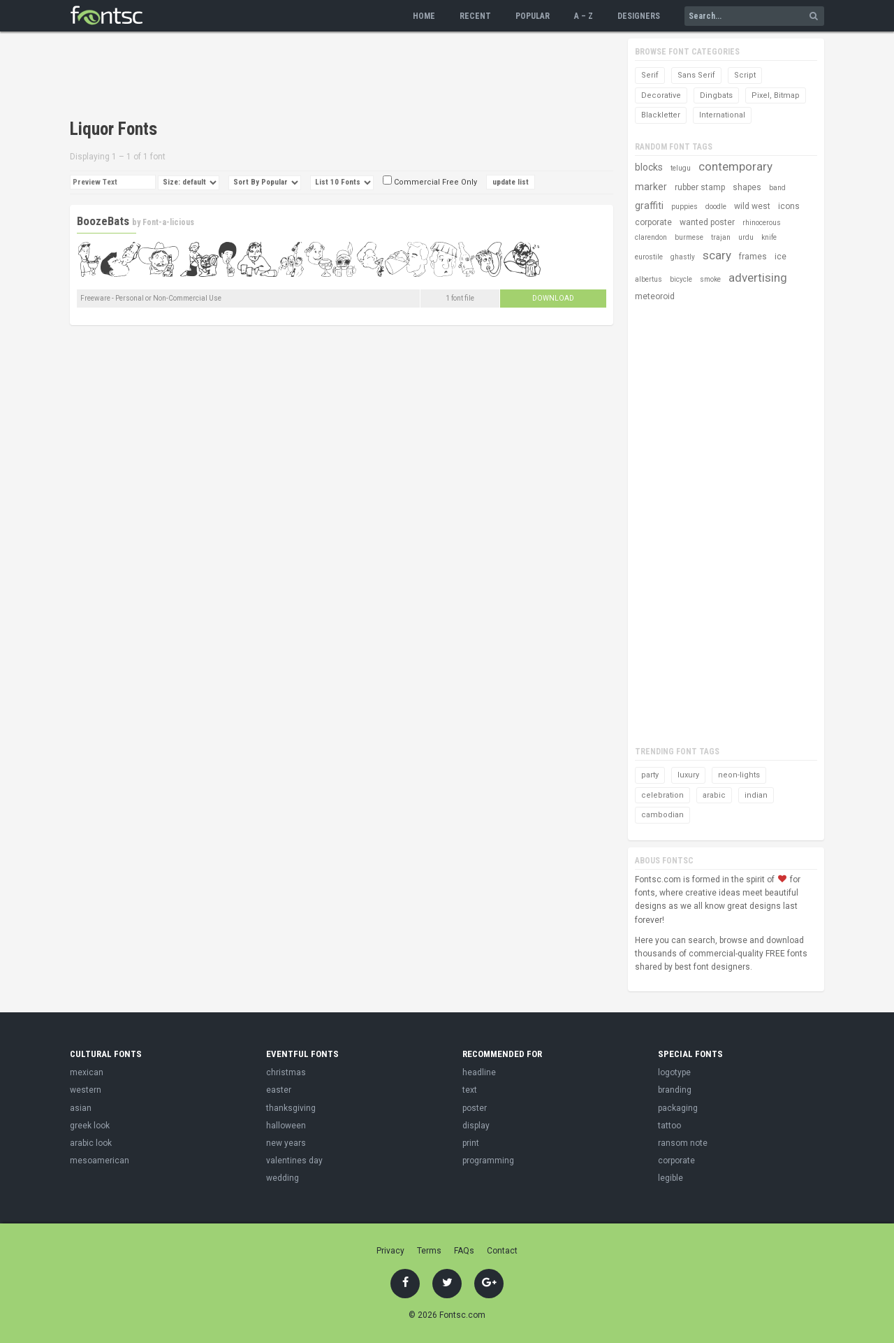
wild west (752, 206)
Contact (502, 1251)
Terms (429, 1251)
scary (717, 255)
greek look (90, 1125)
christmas (286, 1072)
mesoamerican (99, 1160)
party (650, 775)
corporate (653, 222)
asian (80, 1108)
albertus (648, 279)
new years (286, 1143)
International (722, 115)
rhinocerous (761, 223)
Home (424, 16)
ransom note (683, 1143)
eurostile (649, 257)
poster (474, 1108)
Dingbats (716, 95)
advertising (757, 278)
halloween (286, 1125)
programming (488, 1160)
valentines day (294, 1160)
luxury (688, 775)
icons (789, 206)
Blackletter (660, 115)
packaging (678, 1108)
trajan (721, 237)
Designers (638, 16)
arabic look (91, 1143)
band (777, 188)
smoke (710, 279)
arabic (714, 795)
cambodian (662, 814)
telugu (680, 168)
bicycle (681, 279)
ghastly (682, 257)
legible (670, 1178)
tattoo (669, 1125)
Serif (650, 75)
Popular (532, 16)
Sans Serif (696, 75)
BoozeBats (103, 221)
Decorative (661, 95)
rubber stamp (700, 187)
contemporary (735, 166)
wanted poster (707, 222)
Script (745, 75)
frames (753, 256)
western (85, 1090)
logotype (674, 1072)
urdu (746, 237)
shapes (747, 187)
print (470, 1143)
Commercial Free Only (430, 182)
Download (553, 298)
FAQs (464, 1251)
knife (769, 237)
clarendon (651, 237)
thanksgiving (291, 1108)
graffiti (649, 205)
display (476, 1125)
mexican (86, 1072)
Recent (475, 16)
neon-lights (739, 775)
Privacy (390, 1251)
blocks (649, 167)
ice (780, 256)
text (469, 1090)
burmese (689, 237)
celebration (662, 795)
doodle (715, 206)
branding (674, 1090)
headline (479, 1072)
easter (278, 1090)
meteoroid (655, 296)
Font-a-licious (168, 222)
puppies (684, 206)
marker (651, 186)
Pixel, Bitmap (776, 95)
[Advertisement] (324, 76)
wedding (282, 1178)
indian (756, 795)
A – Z (583, 16)
